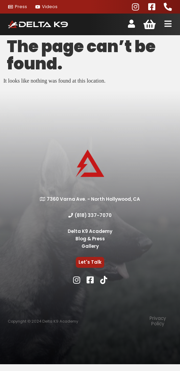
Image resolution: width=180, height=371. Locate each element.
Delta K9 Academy (90, 231)
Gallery (90, 246)
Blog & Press (90, 239)
